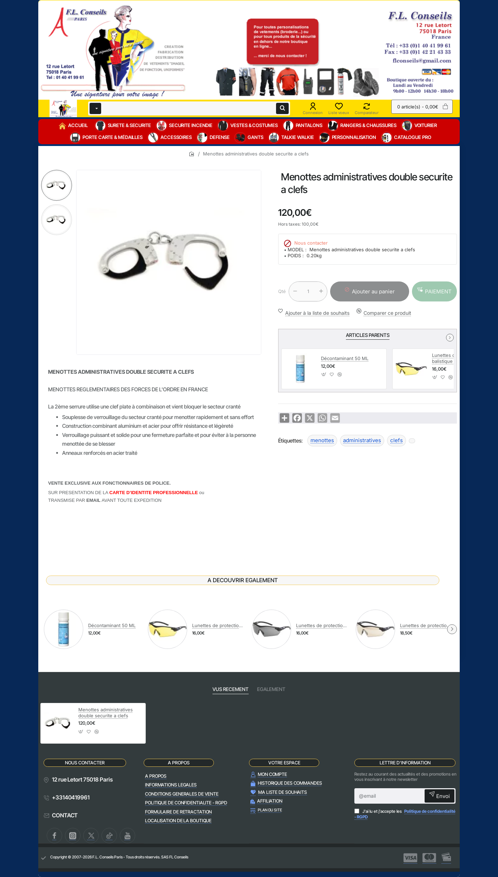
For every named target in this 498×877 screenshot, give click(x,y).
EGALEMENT (271, 689)
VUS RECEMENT (230, 689)
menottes (322, 440)
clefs (396, 440)
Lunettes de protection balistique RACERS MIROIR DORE (426, 625)
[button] (434, 291)
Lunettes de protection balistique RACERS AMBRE (218, 625)
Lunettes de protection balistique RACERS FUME (322, 625)
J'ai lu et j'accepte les (405, 814)
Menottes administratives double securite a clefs (105, 712)
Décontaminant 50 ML (344, 358)
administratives (362, 440)
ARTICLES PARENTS (367, 335)
